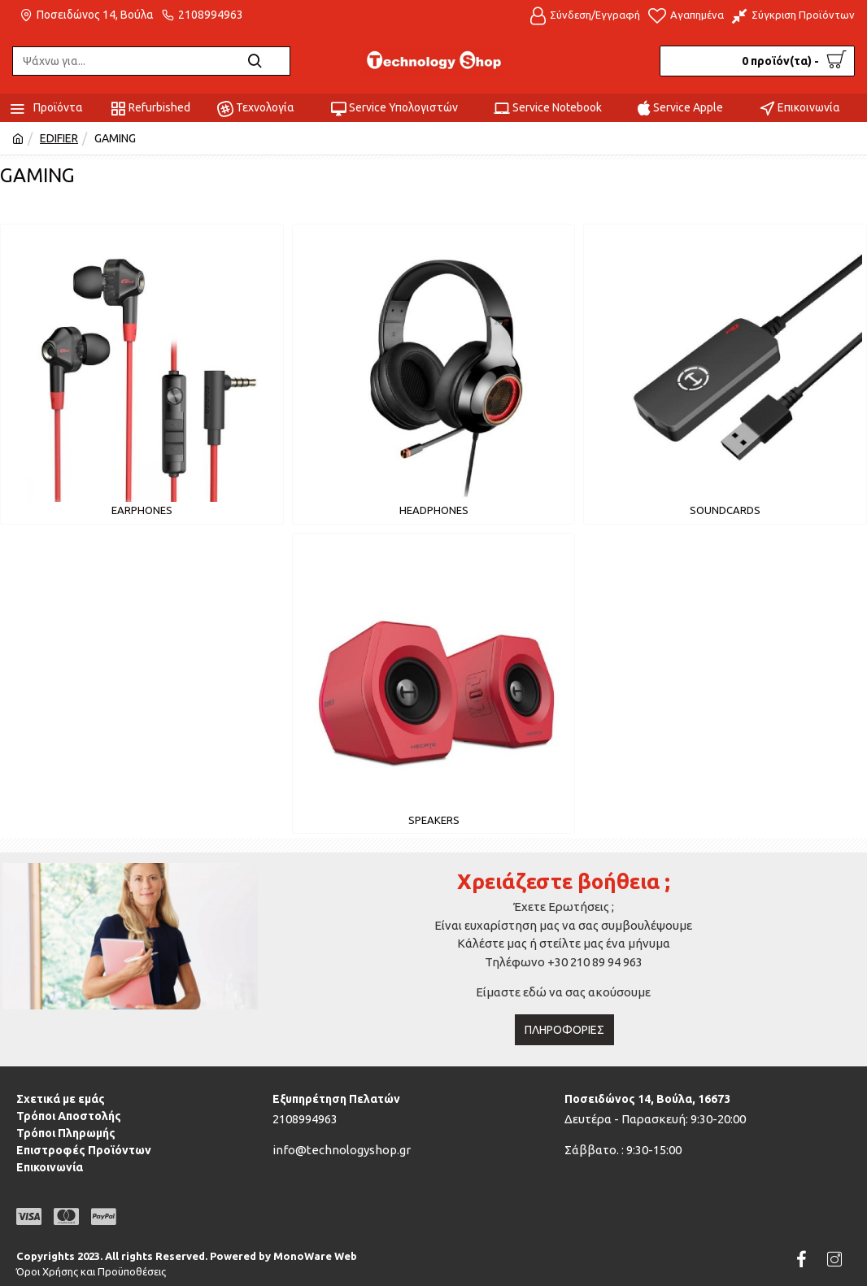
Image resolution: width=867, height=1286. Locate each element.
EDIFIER (59, 138)
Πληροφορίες (564, 1029)
